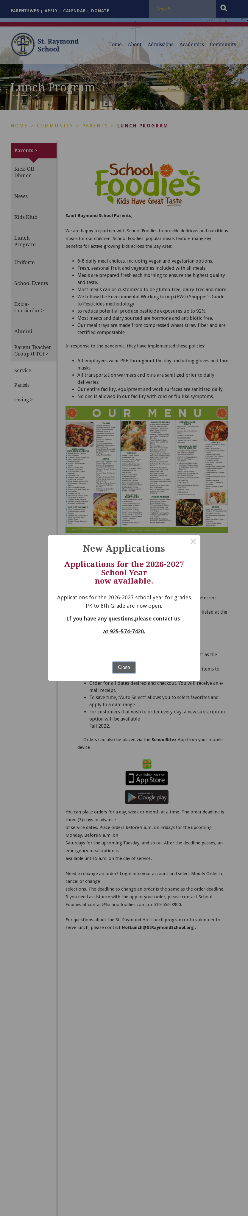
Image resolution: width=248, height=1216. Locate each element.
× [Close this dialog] (193, 542)
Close (124, 667)
